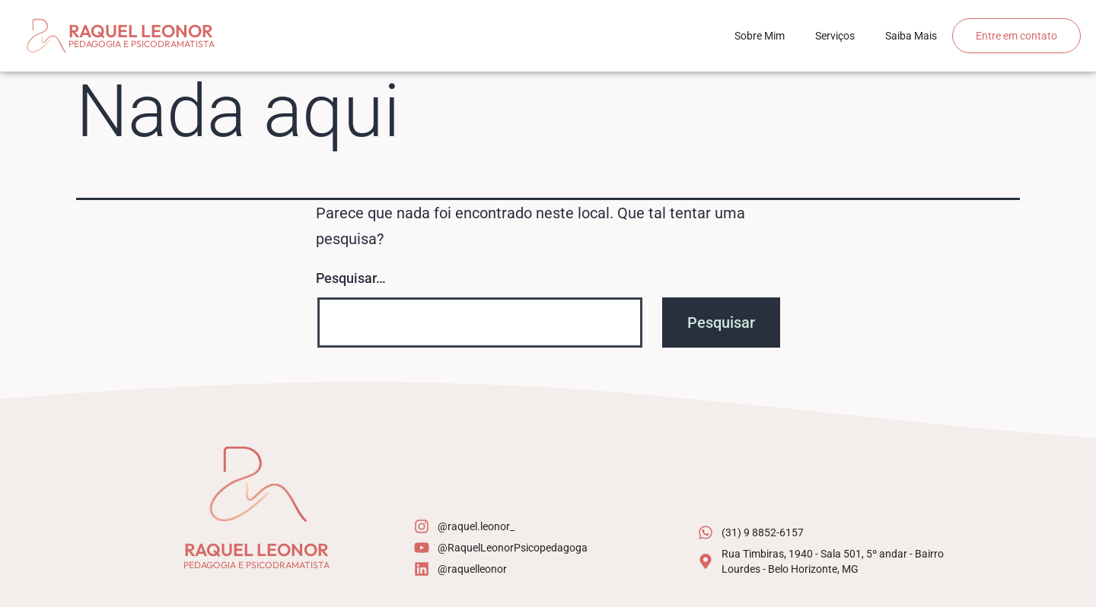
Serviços (835, 36)
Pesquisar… (351, 278)
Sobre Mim (759, 36)
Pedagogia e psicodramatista (141, 43)
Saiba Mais (911, 36)
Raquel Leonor (140, 31)
